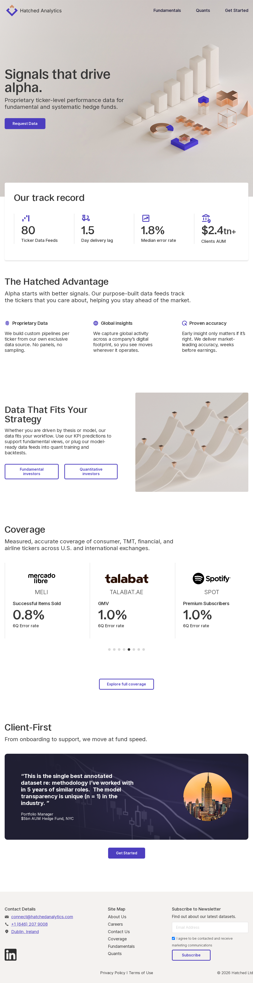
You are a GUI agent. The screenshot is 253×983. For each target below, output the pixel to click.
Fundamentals (167, 10)
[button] (109, 649)
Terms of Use (141, 972)
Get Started (236, 10)
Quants (203, 10)
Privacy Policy (112, 972)
